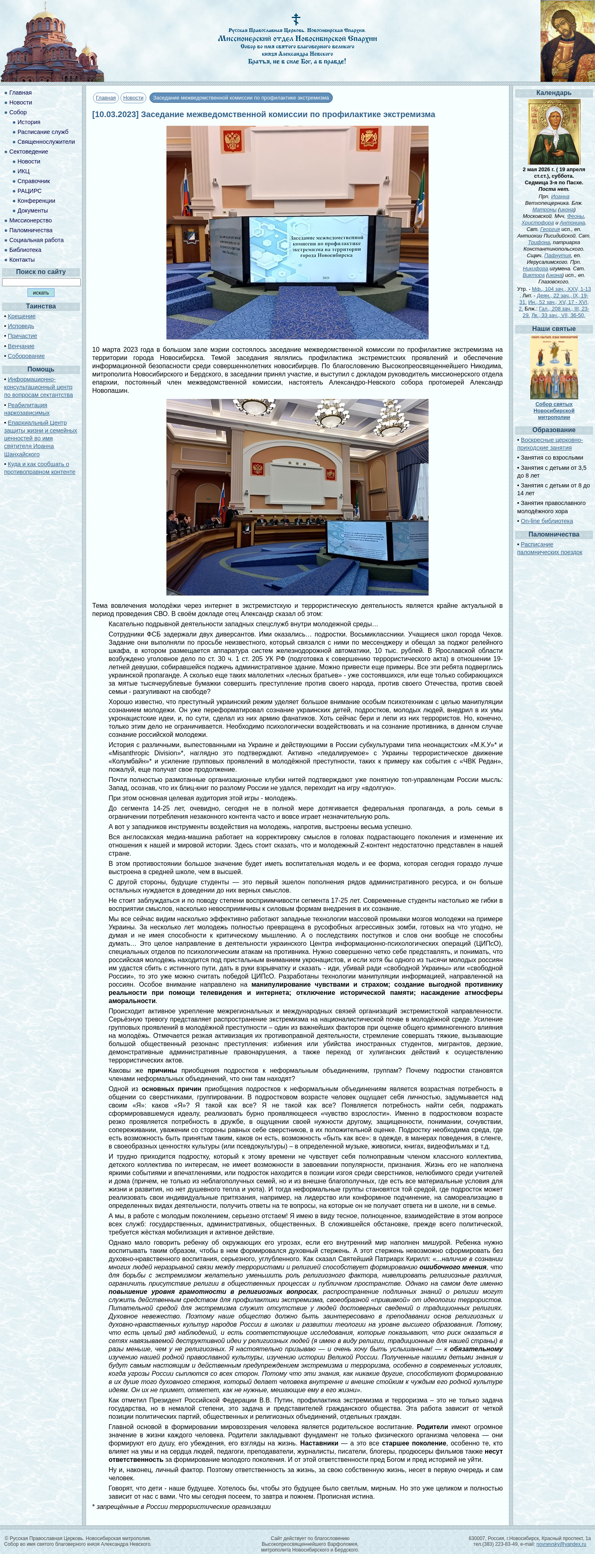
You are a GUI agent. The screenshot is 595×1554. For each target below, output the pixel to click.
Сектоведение (28, 151)
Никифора (535, 268)
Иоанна (560, 196)
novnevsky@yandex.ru (561, 1544)
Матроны (544, 209)
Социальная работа (36, 240)
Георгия (550, 229)
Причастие (22, 336)
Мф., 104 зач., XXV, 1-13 (561, 289)
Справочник (34, 181)
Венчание (21, 346)
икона (567, 209)
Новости (133, 98)
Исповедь (21, 326)
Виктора (534, 275)
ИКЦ (24, 171)
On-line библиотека (547, 521)
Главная (106, 98)
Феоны (575, 216)
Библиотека (25, 250)
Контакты (22, 259)
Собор (18, 112)
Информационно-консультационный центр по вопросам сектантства (38, 387)
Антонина (572, 223)
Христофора (538, 223)
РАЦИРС (30, 191)
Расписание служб (43, 132)
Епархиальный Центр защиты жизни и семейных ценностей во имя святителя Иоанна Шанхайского (40, 438)
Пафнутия (557, 255)
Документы (33, 210)
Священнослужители (46, 141)
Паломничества (31, 230)
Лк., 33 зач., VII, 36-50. (558, 315)
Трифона (539, 242)
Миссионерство (30, 220)
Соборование (26, 356)
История (29, 122)
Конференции (36, 200)
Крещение (22, 316)
